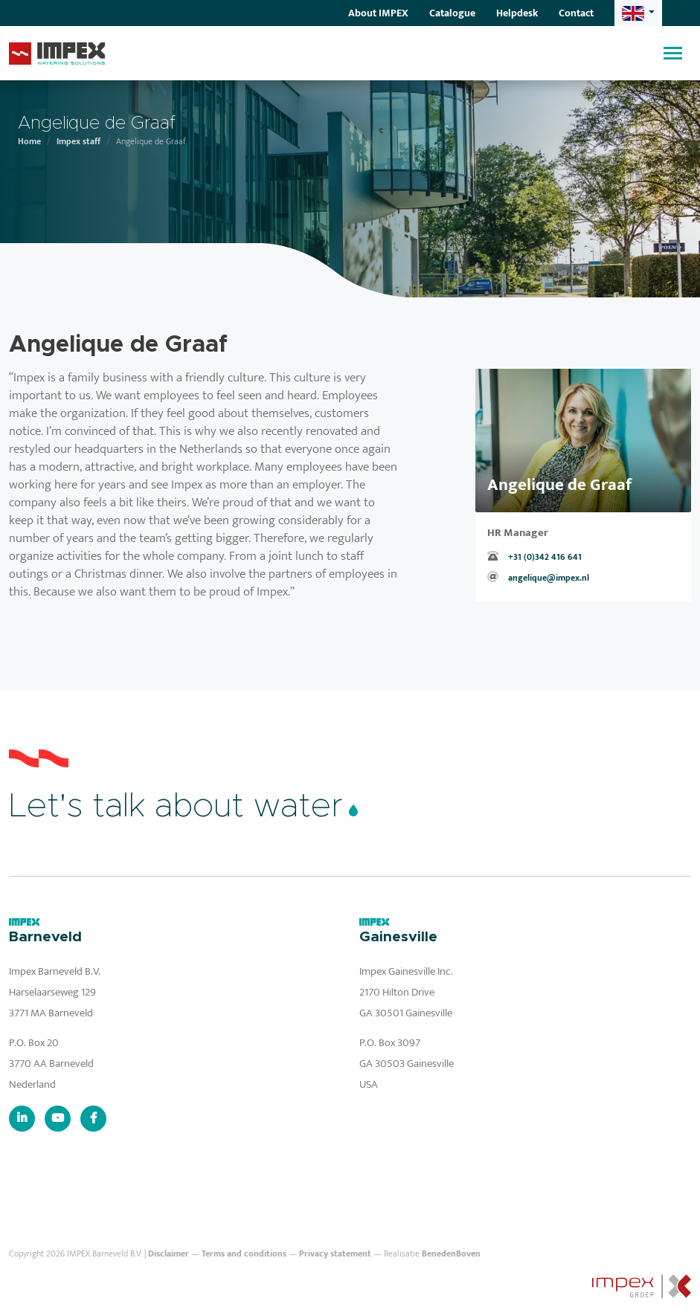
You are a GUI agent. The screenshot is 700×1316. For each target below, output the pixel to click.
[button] (638, 13)
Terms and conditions (244, 1253)
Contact (576, 13)
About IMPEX (378, 13)
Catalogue (452, 13)
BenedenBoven (451, 1253)
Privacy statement (335, 1253)
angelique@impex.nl (548, 577)
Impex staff (78, 141)
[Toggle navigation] (673, 53)
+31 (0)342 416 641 (545, 556)
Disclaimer (168, 1253)
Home (29, 141)
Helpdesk (517, 13)
